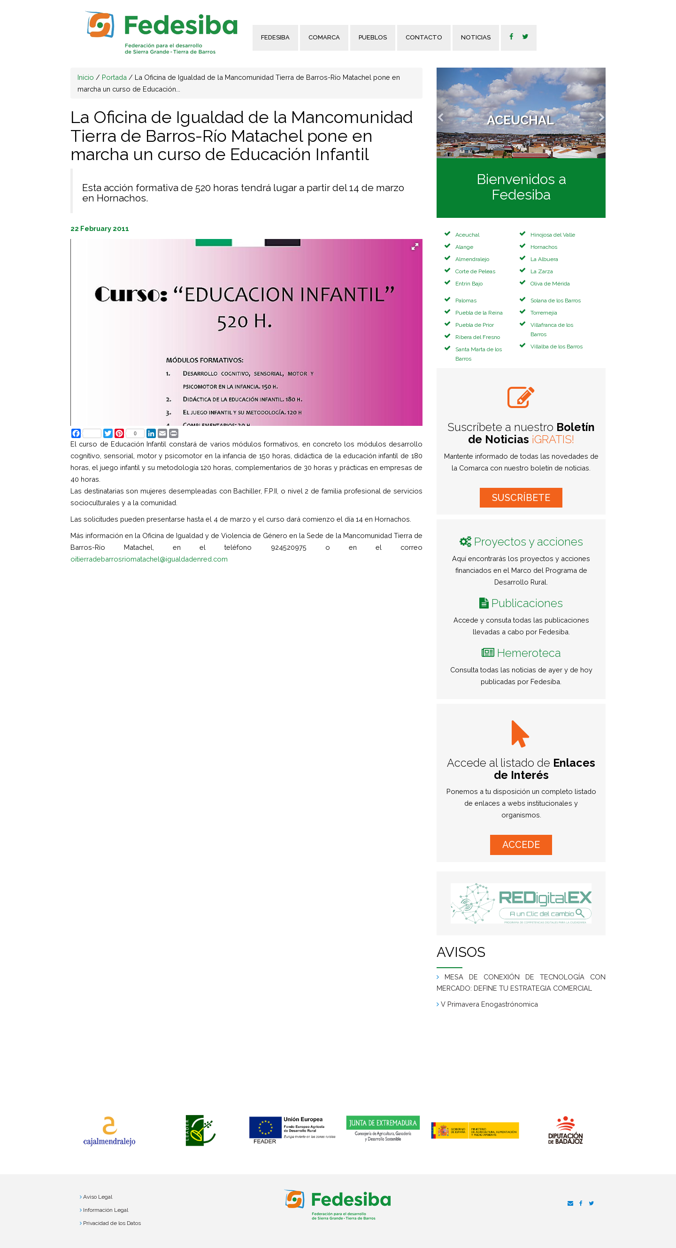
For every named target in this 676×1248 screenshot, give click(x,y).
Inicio (85, 77)
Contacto (424, 37)
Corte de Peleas (475, 271)
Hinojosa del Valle (552, 234)
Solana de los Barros (555, 300)
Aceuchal (467, 234)
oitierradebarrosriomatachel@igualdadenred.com (149, 559)
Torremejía (543, 312)
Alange (464, 247)
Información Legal (105, 1210)
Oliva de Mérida (550, 283)
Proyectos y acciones (528, 541)
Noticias (476, 37)
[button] (449, 113)
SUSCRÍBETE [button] (521, 497)
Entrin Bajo (469, 283)
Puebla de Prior (474, 325)
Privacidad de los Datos (112, 1223)
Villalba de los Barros (556, 346)
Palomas (465, 300)
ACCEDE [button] (521, 844)
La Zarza (541, 271)
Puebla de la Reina (479, 312)
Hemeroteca (529, 653)
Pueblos (373, 37)
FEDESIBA (275, 37)
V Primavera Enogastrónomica (489, 1004)
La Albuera (544, 259)
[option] (109, 1132)
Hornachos (543, 247)
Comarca (324, 37)
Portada (114, 77)
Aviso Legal (97, 1197)
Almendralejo (472, 259)
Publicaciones (527, 603)
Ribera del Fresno (477, 337)
